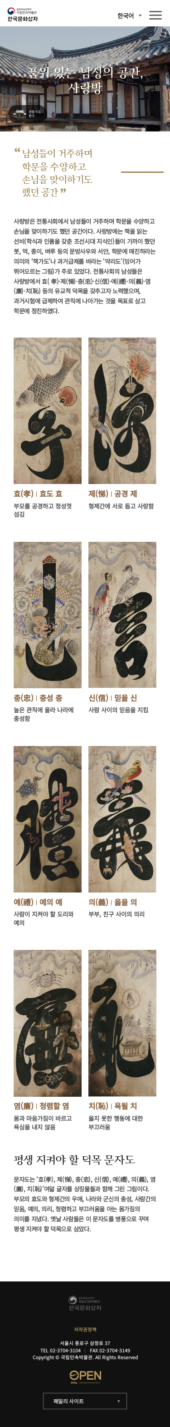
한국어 (125, 16)
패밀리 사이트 (68, 1401)
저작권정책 (85, 1329)
